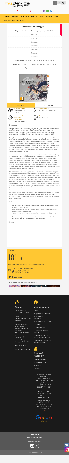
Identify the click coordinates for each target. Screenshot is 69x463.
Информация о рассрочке (39, 320)
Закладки (37, 373)
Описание (21, 106)
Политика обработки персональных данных (42, 341)
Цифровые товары (51, 17)
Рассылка (37, 376)
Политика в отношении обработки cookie (42, 347)
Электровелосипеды (11, 21)
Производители (39, 331)
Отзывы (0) (48, 106)
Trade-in (7, 17)
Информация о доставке (42, 315)
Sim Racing (39, 17)
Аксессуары (25, 17)
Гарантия (37, 328)
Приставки (15, 17)
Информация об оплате (42, 324)
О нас (22, 21)
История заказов (40, 369)
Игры (32, 17)
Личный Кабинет (40, 366)
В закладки (15, 277)
